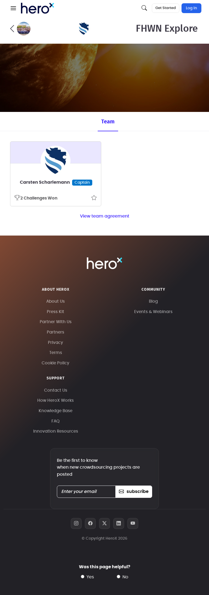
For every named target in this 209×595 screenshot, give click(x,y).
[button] (13, 8)
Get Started (165, 8)
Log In (191, 8)
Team (108, 121)
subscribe (134, 491)
